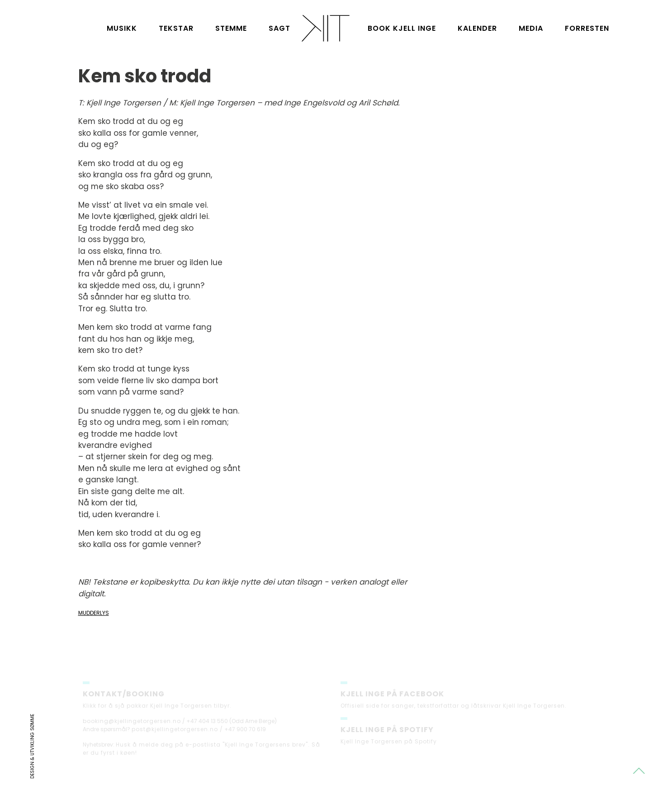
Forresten (587, 28)
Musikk (122, 28)
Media (531, 28)
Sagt (279, 28)
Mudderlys (93, 613)
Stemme (231, 28)
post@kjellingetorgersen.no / (177, 731)
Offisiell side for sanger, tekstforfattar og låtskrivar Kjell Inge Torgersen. (454, 708)
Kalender (477, 28)
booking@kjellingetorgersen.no (132, 723)
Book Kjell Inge (402, 28)
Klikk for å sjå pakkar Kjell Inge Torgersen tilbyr (156, 708)
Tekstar (176, 28)
